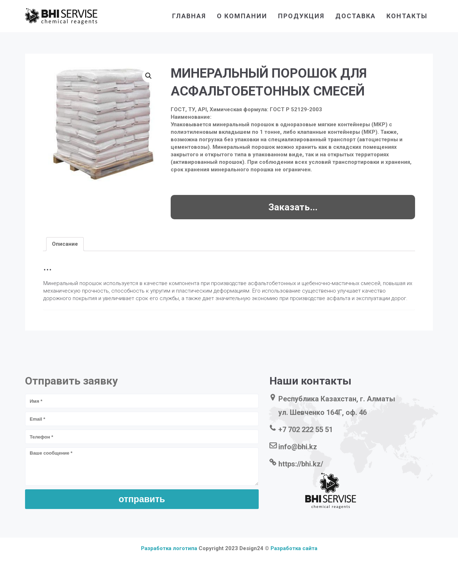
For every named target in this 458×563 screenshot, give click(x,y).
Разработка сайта (294, 548)
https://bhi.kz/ (300, 464)
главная (189, 16)
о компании (242, 16)
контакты (407, 16)
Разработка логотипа (169, 548)
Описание (65, 244)
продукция (301, 16)
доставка (355, 16)
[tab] (65, 244)
